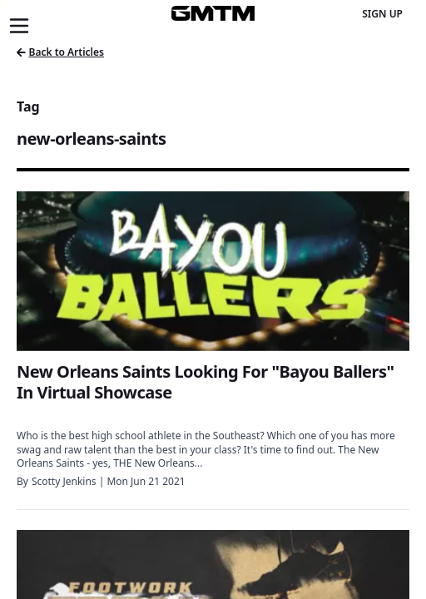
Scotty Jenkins (64, 481)
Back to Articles (60, 52)
